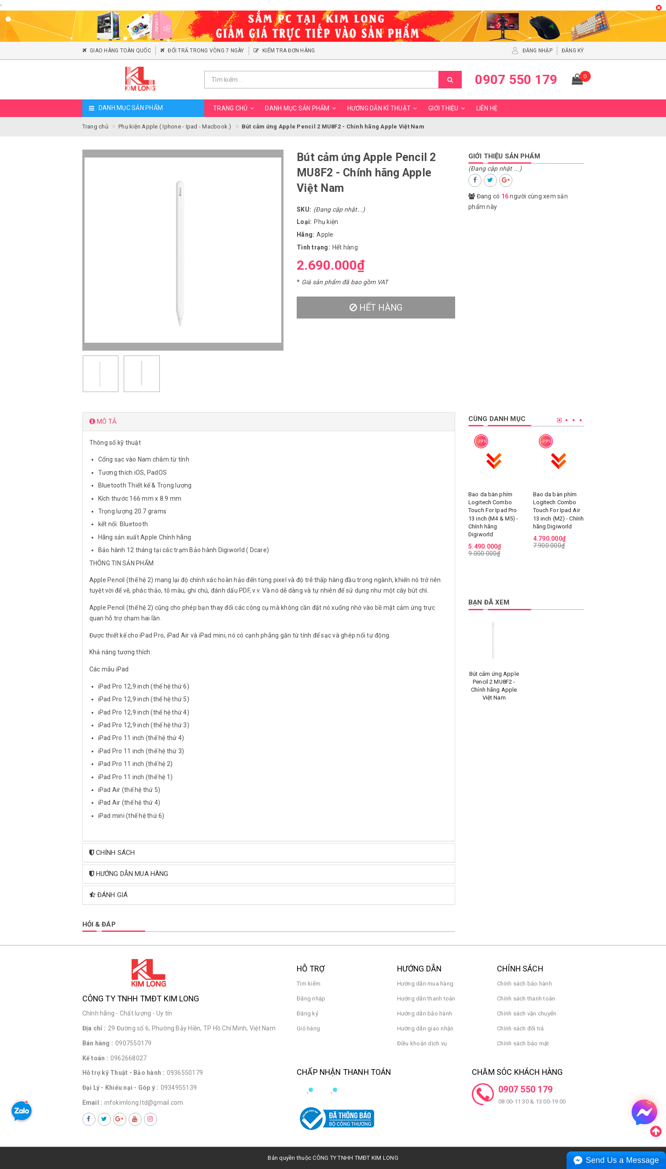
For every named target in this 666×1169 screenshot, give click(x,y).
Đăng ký (307, 1013)
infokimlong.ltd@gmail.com (143, 1102)
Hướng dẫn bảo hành (425, 1013)
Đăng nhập (311, 998)
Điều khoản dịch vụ (422, 1043)
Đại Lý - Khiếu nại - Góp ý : (120, 1087)
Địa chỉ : (94, 1028)
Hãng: (305, 234)
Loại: (304, 221)
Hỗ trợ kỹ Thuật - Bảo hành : (123, 1072)
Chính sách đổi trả (520, 1028)
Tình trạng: (313, 247)
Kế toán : (95, 1058)
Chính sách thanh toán (526, 998)
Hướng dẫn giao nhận (425, 1028)
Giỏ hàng (308, 1028)
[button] (269, 421)
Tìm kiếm (308, 983)
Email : (92, 1102)
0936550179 (185, 1072)
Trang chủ (234, 108)
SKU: (304, 209)
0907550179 (133, 1043)
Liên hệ (487, 108)
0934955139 (179, 1087)
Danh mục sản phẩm (301, 108)
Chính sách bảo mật (523, 1043)
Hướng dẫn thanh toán (426, 998)
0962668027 (128, 1058)
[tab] (269, 422)
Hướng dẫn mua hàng (425, 983)
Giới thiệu (447, 108)
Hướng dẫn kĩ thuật (383, 108)
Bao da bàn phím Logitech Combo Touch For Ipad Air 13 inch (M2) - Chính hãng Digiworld (558, 510)
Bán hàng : (98, 1043)
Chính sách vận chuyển (526, 1013)
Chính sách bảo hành (524, 983)
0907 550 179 (525, 1089)
